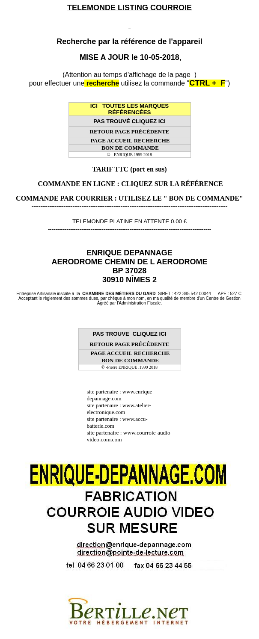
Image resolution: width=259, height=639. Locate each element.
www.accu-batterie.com (116, 422)
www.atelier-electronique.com (118, 408)
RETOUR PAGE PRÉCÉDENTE (130, 131)
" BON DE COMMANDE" (203, 198)
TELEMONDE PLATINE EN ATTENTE (120, 221)
